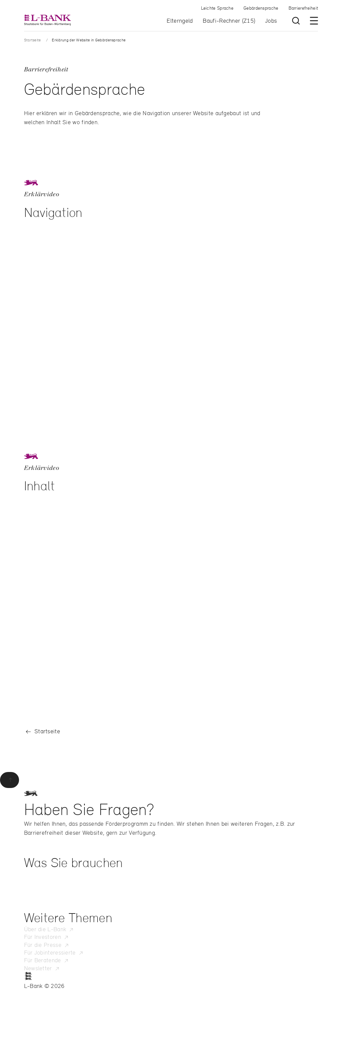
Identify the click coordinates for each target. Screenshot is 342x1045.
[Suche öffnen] (296, 21)
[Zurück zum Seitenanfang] (9, 780)
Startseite (32, 39)
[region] (171, 317)
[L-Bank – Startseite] (47, 19)
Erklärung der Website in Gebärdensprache (89, 39)
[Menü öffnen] (314, 21)
